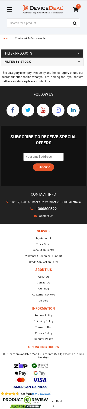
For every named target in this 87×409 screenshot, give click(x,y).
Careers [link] (43, 300)
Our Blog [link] (43, 288)
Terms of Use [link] (43, 327)
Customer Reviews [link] (43, 294)
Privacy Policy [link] (43, 333)
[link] (12, 110)
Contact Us (43, 216)
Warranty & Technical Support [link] (43, 256)
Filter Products (18, 53)
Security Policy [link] (43, 339)
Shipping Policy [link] (43, 321)
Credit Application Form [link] (43, 262)
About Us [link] (43, 276)
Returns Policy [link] (43, 315)
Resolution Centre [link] (43, 250)
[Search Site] (75, 23)
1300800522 (43, 209)
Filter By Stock (17, 61)
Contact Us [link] (43, 282)
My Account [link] (43, 238)
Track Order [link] (43, 244)
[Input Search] (38, 23)
